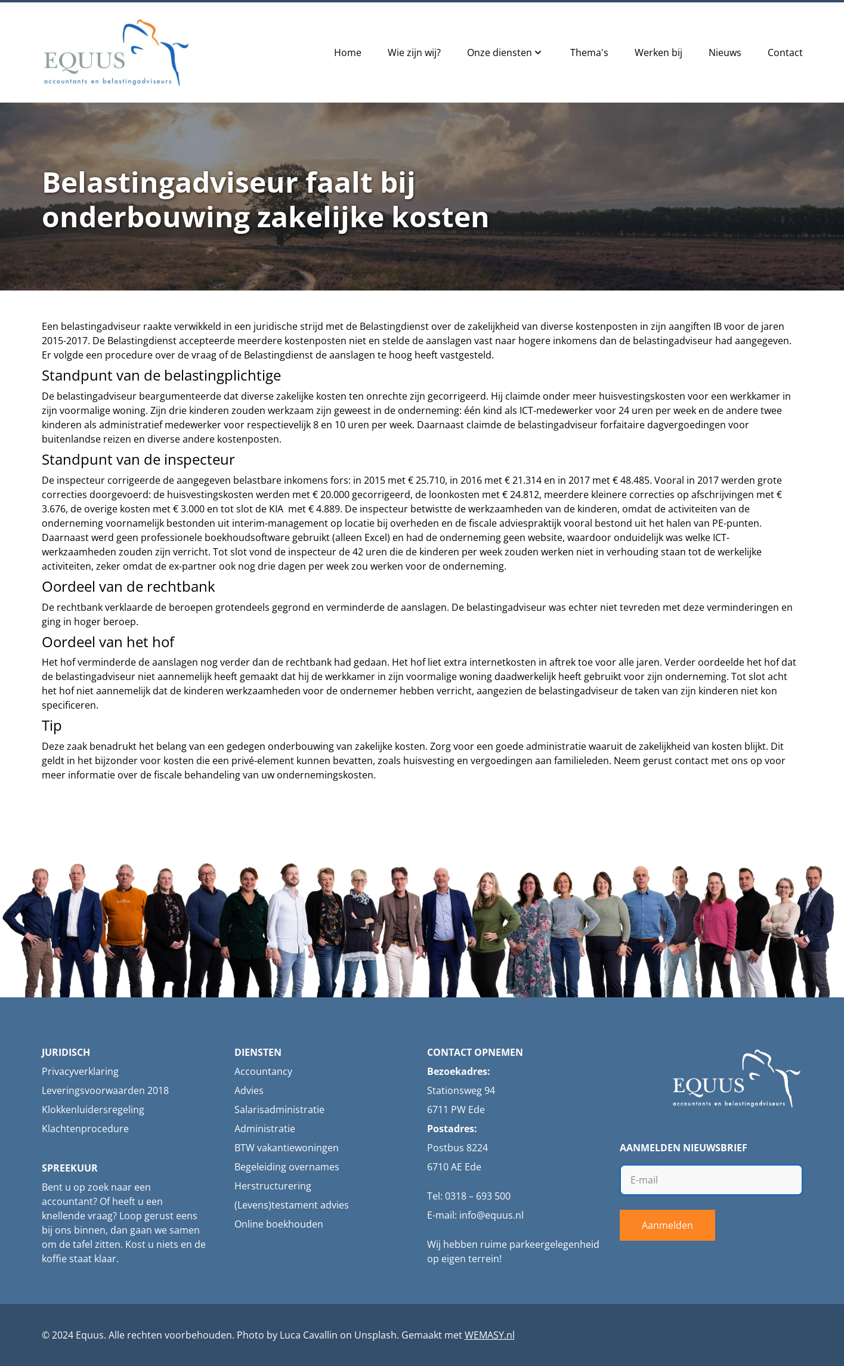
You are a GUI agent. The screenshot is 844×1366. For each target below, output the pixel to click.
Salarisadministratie (279, 1109)
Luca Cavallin (309, 1335)
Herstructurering (272, 1185)
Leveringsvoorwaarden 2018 (105, 1090)
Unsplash (375, 1335)
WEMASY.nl (490, 1335)
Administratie (264, 1128)
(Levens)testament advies (291, 1205)
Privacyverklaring (80, 1071)
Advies (249, 1090)
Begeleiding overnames (286, 1166)
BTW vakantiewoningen (286, 1147)
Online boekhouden (278, 1224)
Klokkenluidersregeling (93, 1109)
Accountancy (263, 1071)
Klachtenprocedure (85, 1128)
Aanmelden (667, 1225)
